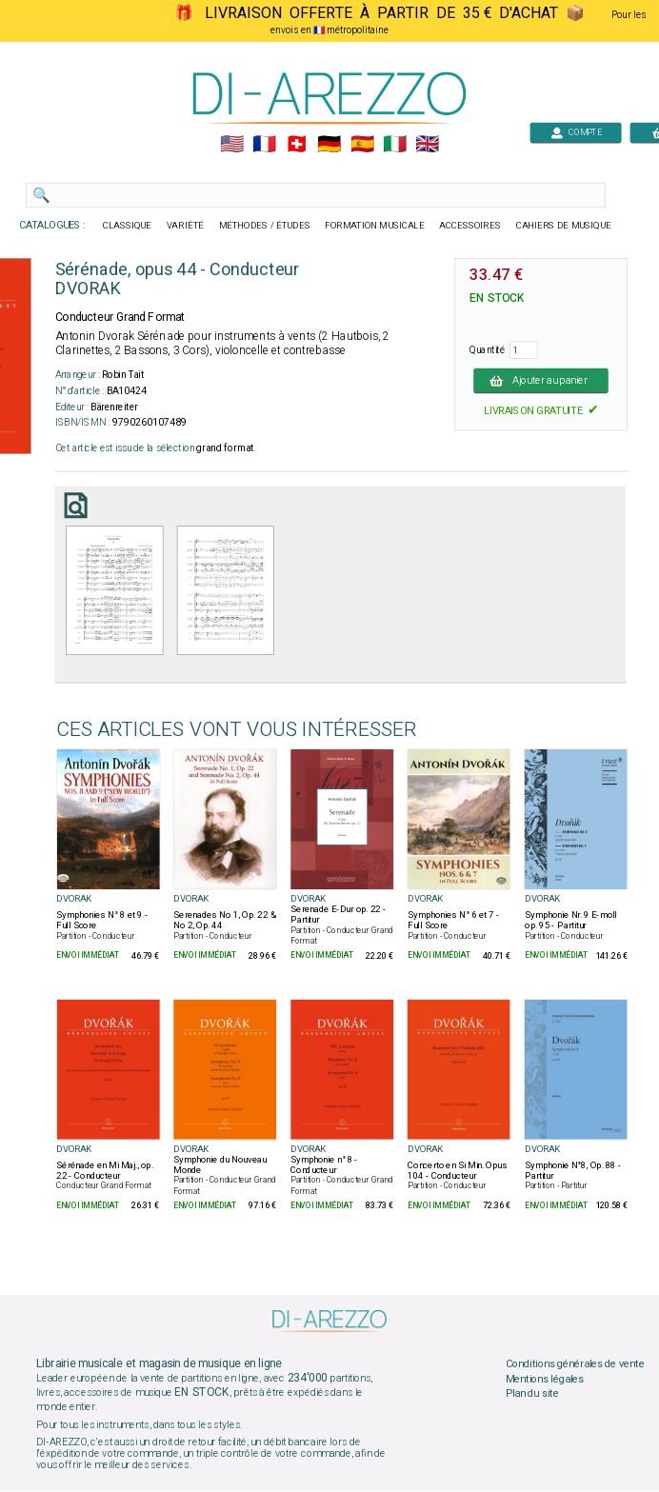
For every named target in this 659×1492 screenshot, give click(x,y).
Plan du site (532, 1394)
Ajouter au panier (541, 380)
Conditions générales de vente (575, 1364)
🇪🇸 (362, 144)
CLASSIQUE (127, 225)
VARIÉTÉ (185, 225)
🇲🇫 (264, 144)
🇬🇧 (427, 144)
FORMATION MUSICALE (374, 225)
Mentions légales (545, 1379)
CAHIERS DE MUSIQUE (563, 225)
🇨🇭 (297, 144)
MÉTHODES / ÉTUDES (264, 225)
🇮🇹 (395, 144)
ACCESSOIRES (470, 225)
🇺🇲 (232, 144)
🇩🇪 (329, 144)
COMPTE (576, 132)
